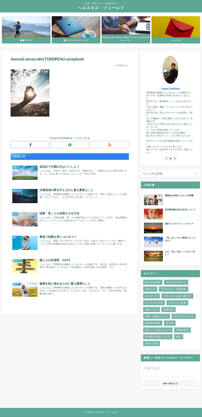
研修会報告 (182, 330)
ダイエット (151, 296)
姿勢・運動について (156, 316)
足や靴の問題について (157, 336)
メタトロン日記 (154, 302)
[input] (170, 173)
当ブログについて (184, 316)
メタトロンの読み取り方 (177, 296)
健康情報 (168, 309)
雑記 (178, 336)
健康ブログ (151, 309)
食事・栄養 (151, 343)
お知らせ (150, 289)
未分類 (170, 323)
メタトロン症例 (177, 302)
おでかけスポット (176, 282)
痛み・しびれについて (157, 330)
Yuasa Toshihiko (170, 88)
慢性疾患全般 (152, 323)
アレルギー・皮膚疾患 (173, 289)
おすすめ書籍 (152, 282)
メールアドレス (151, 368)
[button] (196, 173)
